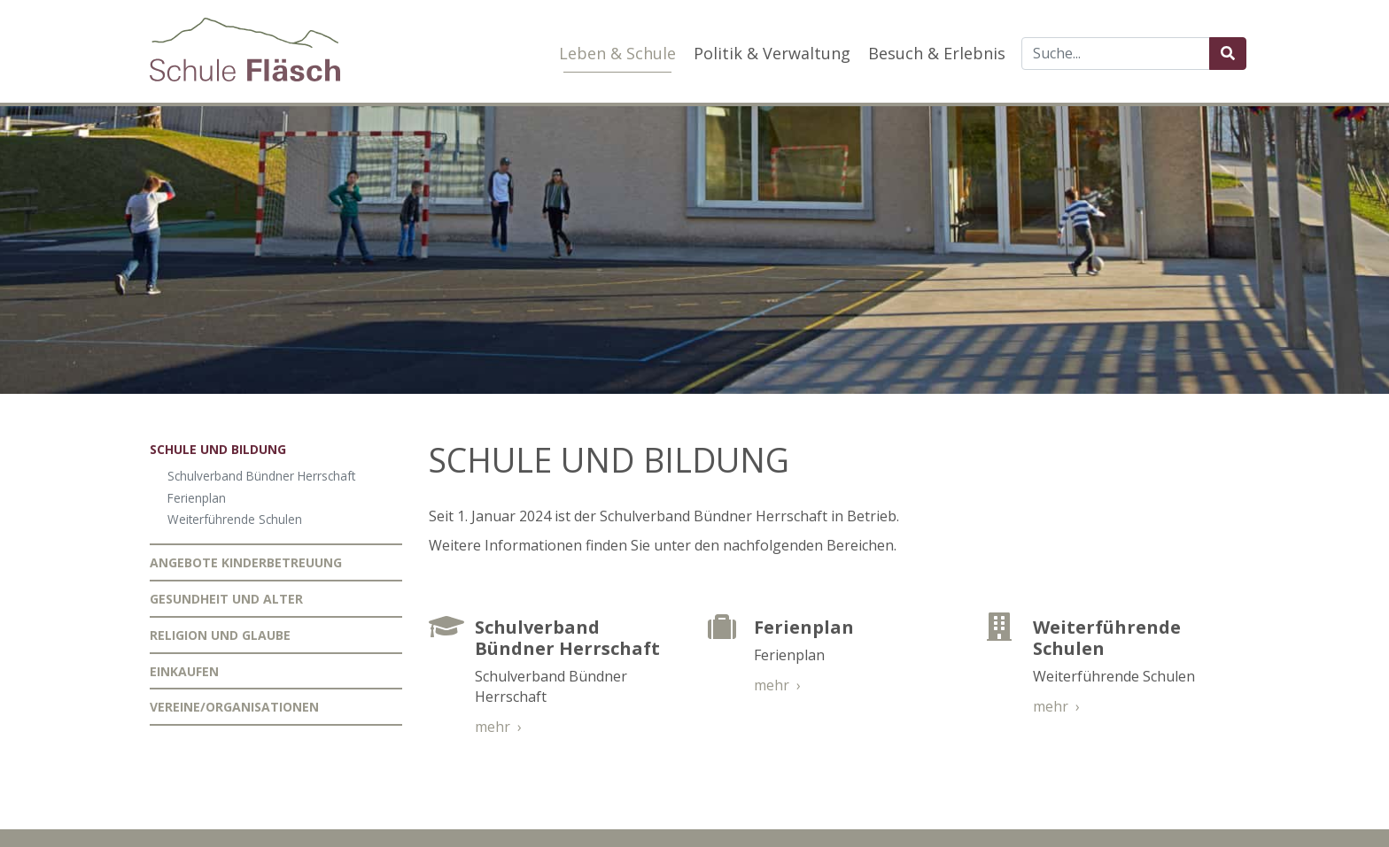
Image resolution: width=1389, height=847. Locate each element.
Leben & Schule (617, 53)
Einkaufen (184, 671)
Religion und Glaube (220, 635)
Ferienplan (196, 497)
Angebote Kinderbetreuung (246, 562)
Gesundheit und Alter (226, 598)
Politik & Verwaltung (772, 53)
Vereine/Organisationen (234, 706)
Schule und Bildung (218, 449)
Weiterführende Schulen (234, 519)
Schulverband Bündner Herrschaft (261, 475)
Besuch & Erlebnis (936, 53)
